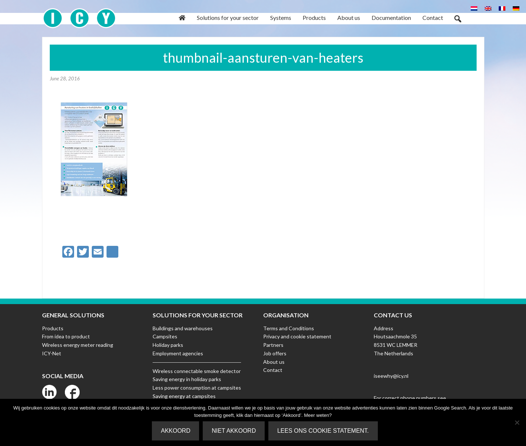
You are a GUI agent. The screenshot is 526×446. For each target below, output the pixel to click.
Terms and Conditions (288, 328)
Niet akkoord (234, 431)
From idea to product (66, 336)
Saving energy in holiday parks (187, 379)
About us (274, 362)
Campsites (165, 336)
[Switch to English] (488, 8)
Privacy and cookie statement (297, 336)
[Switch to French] (502, 8)
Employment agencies (178, 353)
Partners (273, 345)
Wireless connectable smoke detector (197, 371)
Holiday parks (168, 345)
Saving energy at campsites (184, 396)
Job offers (274, 353)
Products (52, 328)
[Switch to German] (516, 8)
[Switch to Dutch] (474, 8)
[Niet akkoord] (516, 422)
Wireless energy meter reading (77, 345)
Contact (272, 370)
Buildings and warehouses (183, 328)
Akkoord (175, 431)
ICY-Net (51, 353)
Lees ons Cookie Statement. (323, 431)
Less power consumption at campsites (197, 387)
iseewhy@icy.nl (391, 376)
